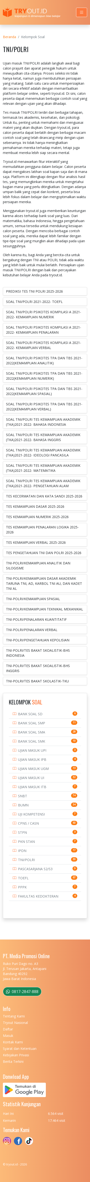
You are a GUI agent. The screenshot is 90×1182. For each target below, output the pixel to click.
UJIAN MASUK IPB (32, 759)
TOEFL (23, 878)
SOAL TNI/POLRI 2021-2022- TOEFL (34, 301)
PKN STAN (26, 841)
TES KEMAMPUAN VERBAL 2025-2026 (36, 542)
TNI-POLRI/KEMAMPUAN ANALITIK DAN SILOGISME (38, 565)
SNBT (22, 796)
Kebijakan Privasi (16, 1055)
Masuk (8, 1035)
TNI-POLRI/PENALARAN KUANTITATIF (36, 619)
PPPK (22, 887)
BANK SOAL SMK (31, 741)
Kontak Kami (13, 1042)
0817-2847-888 (22, 991)
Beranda (9, 37)
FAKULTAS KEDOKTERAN (38, 896)
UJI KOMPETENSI (31, 814)
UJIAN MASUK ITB (32, 787)
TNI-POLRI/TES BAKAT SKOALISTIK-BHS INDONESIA (38, 653)
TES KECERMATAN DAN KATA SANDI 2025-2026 (44, 496)
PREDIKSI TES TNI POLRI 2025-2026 (34, 291)
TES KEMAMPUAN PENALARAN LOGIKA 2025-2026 (42, 529)
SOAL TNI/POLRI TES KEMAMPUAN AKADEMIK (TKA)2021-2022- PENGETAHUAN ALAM (43, 483)
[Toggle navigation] (81, 12)
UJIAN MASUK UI (31, 777)
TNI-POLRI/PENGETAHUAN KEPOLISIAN (37, 640)
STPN (22, 832)
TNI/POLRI (26, 859)
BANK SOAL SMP (31, 723)
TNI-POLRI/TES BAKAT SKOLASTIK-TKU (37, 681)
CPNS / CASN (28, 823)
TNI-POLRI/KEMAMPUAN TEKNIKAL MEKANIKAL (44, 609)
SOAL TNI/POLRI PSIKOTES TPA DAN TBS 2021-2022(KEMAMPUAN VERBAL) (44, 406)
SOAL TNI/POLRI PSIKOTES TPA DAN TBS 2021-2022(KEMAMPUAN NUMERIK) (44, 376)
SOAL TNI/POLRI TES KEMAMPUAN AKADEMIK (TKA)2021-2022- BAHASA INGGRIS (43, 437)
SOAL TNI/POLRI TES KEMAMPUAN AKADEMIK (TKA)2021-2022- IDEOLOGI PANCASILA (43, 452)
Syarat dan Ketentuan (19, 1048)
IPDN (22, 850)
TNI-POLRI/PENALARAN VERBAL (31, 629)
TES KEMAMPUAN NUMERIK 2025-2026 (37, 516)
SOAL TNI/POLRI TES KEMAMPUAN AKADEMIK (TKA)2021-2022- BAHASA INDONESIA (43, 422)
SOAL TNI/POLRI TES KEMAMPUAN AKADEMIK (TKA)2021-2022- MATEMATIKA (43, 468)
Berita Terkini (13, 1061)
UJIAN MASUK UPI (32, 750)
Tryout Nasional (15, 1022)
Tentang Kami (14, 1016)
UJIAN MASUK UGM (33, 768)
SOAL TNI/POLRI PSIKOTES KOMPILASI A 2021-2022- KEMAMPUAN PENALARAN (43, 330)
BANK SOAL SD (30, 714)
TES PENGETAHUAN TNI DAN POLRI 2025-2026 (43, 552)
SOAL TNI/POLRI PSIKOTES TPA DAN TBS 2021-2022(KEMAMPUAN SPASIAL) (44, 391)
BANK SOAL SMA (31, 732)
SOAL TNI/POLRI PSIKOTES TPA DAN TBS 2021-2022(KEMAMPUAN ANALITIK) (44, 360)
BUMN (23, 805)
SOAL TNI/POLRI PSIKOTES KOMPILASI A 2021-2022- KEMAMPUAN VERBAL (43, 345)
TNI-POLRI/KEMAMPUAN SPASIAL (33, 599)
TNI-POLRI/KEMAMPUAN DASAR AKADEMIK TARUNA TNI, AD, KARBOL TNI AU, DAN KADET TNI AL (44, 583)
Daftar (8, 1029)
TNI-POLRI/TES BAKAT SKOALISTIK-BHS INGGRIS (38, 668)
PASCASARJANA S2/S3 (35, 869)
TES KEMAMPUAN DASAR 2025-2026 (35, 506)
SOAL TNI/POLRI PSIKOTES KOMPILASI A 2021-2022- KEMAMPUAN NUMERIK (43, 314)
